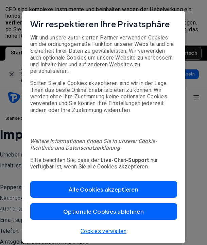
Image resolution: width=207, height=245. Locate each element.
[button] (103, 189)
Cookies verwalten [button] (103, 231)
